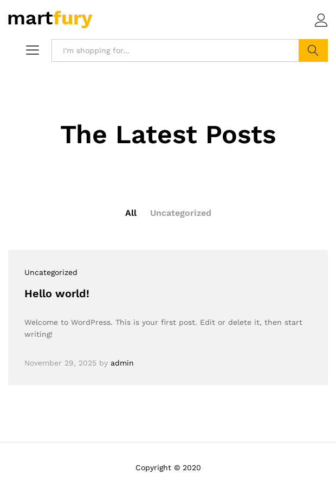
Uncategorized (180, 213)
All (131, 213)
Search (313, 50)
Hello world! (56, 293)
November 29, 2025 (60, 362)
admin (122, 362)
